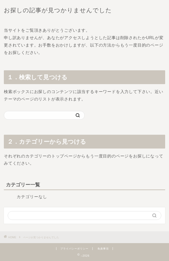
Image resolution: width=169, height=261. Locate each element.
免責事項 (103, 248)
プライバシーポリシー (74, 248)
